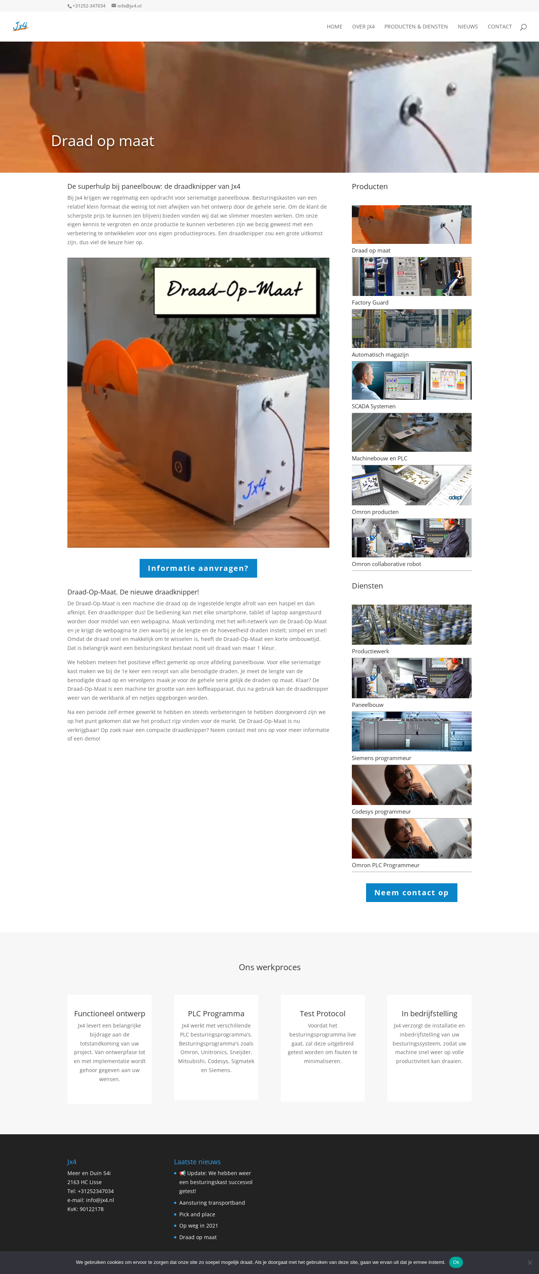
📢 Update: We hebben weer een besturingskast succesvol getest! (216, 1182)
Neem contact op (411, 892)
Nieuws (468, 27)
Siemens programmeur (381, 758)
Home (334, 27)
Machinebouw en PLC (379, 458)
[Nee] (529, 1262)
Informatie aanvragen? (198, 568)
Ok (456, 1262)
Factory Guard (370, 302)
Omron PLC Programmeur (386, 865)
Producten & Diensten (416, 27)
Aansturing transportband (212, 1202)
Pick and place (197, 1214)
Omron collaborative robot (386, 564)
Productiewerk (370, 651)
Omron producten (375, 511)
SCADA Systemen (374, 406)
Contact (500, 27)
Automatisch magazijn (380, 354)
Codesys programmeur (381, 811)
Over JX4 (363, 27)
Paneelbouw (368, 704)
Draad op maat (371, 250)
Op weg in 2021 (198, 1225)
